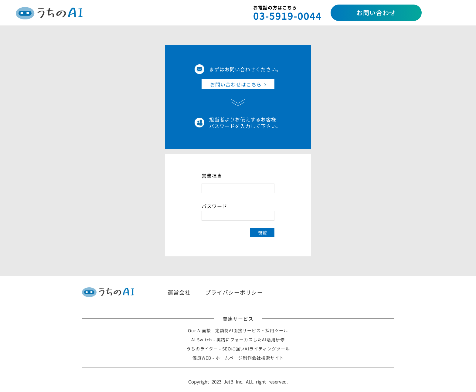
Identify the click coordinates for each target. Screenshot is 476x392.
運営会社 (179, 292)
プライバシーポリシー (234, 292)
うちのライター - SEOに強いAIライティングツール (238, 349)
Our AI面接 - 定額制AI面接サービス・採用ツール (238, 330)
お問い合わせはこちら (236, 84)
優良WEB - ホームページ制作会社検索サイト (238, 358)
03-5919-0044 (287, 15)
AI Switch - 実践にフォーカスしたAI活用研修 (238, 339)
